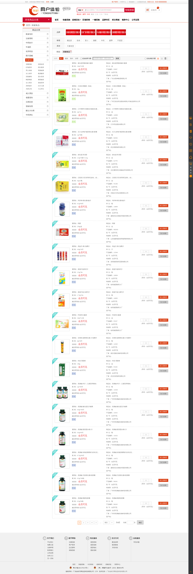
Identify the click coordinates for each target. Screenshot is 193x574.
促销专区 (99, 564)
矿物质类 (29, 67)
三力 (101, 14)
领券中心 (125, 20)
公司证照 (135, 20)
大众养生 (41, 89)
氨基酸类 (41, 73)
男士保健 (29, 70)
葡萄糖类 (41, 80)
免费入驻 (50, 545)
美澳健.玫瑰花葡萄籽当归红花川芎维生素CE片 (93, 452)
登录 (47, 2)
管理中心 (123, 2)
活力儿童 (41, 86)
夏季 (84, 14)
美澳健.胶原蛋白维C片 (85, 429)
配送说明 (115, 542)
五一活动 (50, 558)
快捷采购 (66, 20)
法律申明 (50, 547)
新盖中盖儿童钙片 (84, 292)
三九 (96, 14)
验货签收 (115, 545)
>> (112, 522)
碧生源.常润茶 (82, 155)
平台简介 (50, 542)
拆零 (76, 58)
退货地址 (93, 547)
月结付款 (115, 547)
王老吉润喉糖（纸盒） (85, 86)
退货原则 (93, 542)
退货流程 (93, 545)
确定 (140, 522)
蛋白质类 (41, 76)
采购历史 (108, 564)
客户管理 (115, 2)
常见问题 (136, 542)
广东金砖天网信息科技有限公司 (117, 571)
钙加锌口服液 (82, 315)
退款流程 (93, 550)
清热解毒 (29, 76)
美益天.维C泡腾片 (84, 246)
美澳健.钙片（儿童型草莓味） (87, 384)
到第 (124, 522)
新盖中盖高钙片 (83, 269)
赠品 (92, 14)
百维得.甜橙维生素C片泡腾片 (87, 338)
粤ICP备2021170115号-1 (80, 568)
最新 (66, 58)
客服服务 (132, 2)
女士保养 (29, 73)
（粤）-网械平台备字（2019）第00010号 (110, 568)
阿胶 (79, 223)
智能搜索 (129, 10)
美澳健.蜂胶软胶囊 (84, 498)
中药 (88, 14)
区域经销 (86, 20)
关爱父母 (29, 89)
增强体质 (41, 64)
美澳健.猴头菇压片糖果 (85, 406)
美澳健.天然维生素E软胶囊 (86, 475)
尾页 (106, 522)
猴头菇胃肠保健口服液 (85, 63)
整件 (71, 58)
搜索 (117, 58)
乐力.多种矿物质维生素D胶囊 (87, 132)
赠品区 (79, 14)
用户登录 (72, 545)
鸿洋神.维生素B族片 (84, 200)
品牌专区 (106, 20)
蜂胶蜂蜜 (29, 80)
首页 (56, 20)
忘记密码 (72, 547)
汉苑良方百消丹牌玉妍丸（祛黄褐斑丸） (91, 177)
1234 (96, 571)
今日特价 (90, 564)
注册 (52, 2)
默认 (61, 58)
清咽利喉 (29, 64)
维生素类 (41, 67)
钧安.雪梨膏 (82, 361)
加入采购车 (163, 68)
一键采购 (96, 20)
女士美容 (29, 83)
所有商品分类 (31, 20)
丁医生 (106, 14)
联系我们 (50, 550)
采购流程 (72, 550)
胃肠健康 (41, 70)
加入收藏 (163, 73)
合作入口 (50, 556)
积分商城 (115, 20)
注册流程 (72, 542)
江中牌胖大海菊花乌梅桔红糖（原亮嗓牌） (92, 109)
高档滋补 (29, 86)
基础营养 (41, 83)
